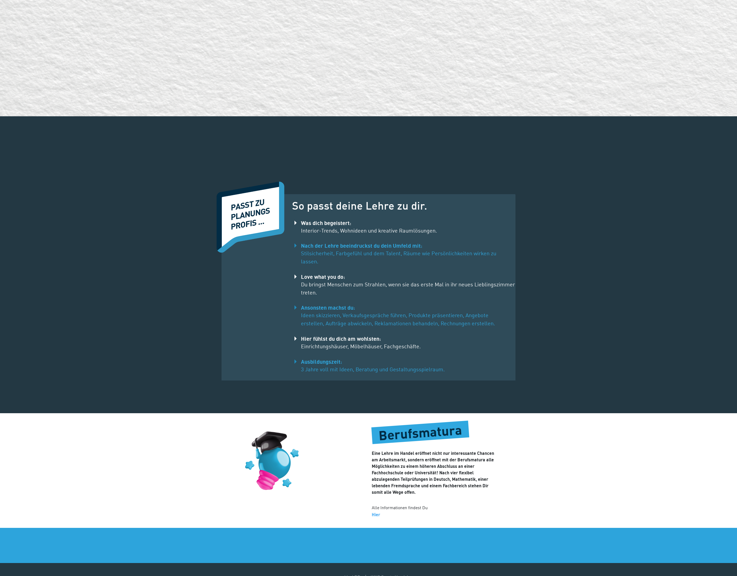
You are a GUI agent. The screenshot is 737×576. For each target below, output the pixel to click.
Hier (376, 514)
